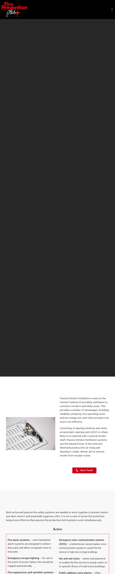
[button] (112, 9)
